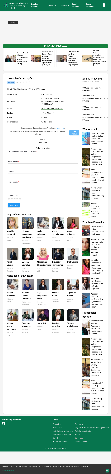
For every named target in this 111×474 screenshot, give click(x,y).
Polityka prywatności (83, 431)
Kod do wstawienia (60, 441)
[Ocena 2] (12, 198)
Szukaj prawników (90, 5)
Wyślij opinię (14, 205)
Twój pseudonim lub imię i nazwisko (22, 151)
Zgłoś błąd (79, 438)
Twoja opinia (13, 182)
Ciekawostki (64, 5)
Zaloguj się (57, 424)
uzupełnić (60, 128)
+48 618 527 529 (47, 113)
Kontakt (78, 435)
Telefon (11, 172)
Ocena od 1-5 (13, 195)
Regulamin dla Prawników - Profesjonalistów (92, 428)
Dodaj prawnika (75, 5)
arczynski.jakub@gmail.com (52, 108)
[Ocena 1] (9, 198)
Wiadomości (52, 5)
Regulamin (79, 424)
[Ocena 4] (17, 198)
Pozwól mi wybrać (8, 471)
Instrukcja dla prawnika (62, 435)
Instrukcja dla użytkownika (63, 431)
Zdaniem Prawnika (35, 5)
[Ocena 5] (20, 198)
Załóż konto (57, 428)
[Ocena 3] (14, 198)
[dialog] (55, 469)
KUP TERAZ (74, 133)
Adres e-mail (13, 162)
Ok (107, 471)
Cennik (55, 438)
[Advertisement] (55, 27)
